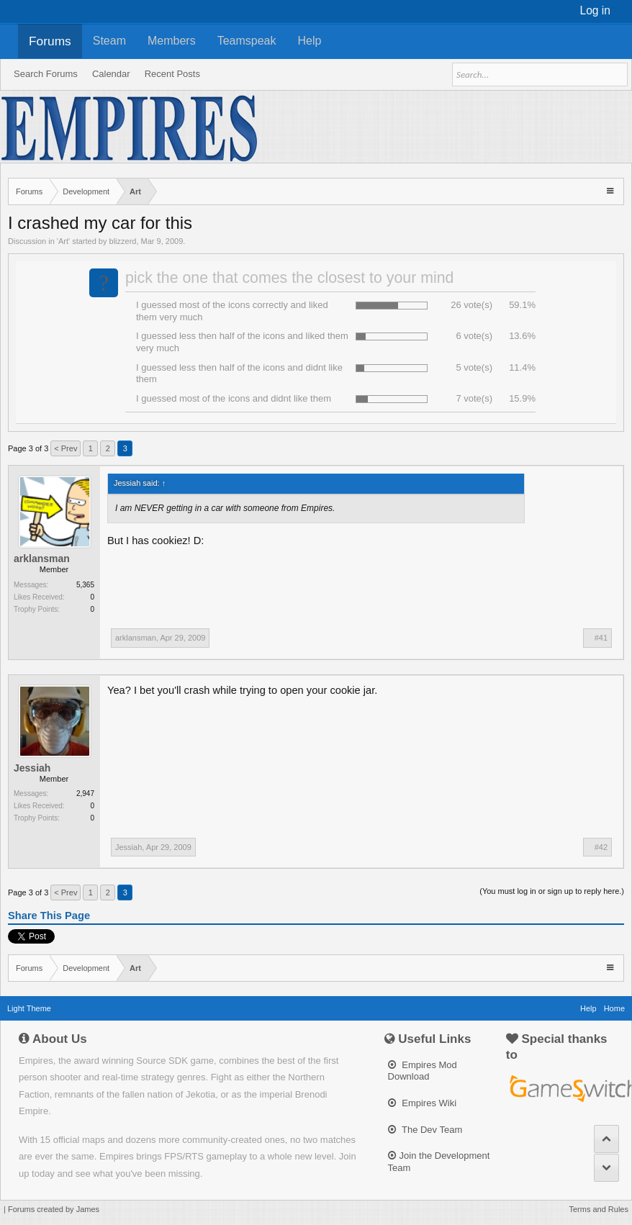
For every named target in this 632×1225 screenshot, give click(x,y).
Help (310, 41)
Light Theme (29, 1008)
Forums (50, 41)
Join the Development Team (439, 1161)
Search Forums (46, 73)
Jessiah (32, 768)
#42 (601, 847)
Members (172, 41)
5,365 (85, 585)
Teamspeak (246, 41)
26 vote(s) (471, 304)
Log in (595, 10)
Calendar (111, 73)
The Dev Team (425, 1129)
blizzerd (123, 241)
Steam (109, 41)
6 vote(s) (474, 335)
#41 (601, 637)
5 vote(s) (474, 367)
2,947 (85, 793)
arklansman (42, 558)
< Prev (65, 448)
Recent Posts (172, 73)
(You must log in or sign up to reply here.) (551, 891)
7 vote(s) (474, 398)
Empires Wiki (422, 1103)
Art (63, 241)
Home (614, 1008)
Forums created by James (53, 1209)
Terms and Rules (598, 1209)
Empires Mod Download (422, 1070)
